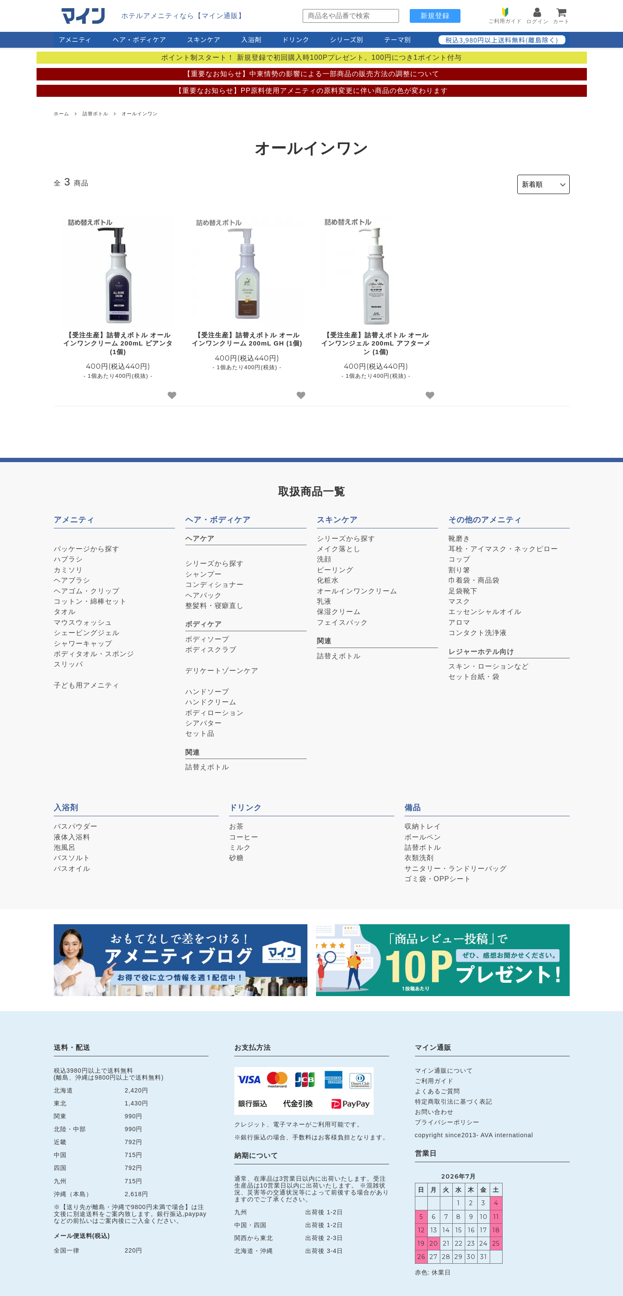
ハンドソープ (207, 689)
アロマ (459, 619)
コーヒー (243, 834)
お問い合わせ (434, 1109)
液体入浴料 (72, 834)
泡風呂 (65, 845)
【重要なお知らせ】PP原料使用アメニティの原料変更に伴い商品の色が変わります (311, 90)
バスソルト (72, 855)
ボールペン (423, 834)
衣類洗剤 (419, 855)
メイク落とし (339, 546)
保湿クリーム (339, 609)
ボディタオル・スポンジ (94, 651)
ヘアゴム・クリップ (87, 588)
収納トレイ (423, 824)
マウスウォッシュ (83, 619)
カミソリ (68, 567)
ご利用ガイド (434, 1078)
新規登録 (435, 15)
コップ (459, 557)
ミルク (240, 845)
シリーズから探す (214, 561)
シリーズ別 (346, 39)
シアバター (203, 720)
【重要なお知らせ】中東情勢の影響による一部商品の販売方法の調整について (311, 73)
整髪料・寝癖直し (214, 603)
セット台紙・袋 (474, 674)
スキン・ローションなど (488, 663)
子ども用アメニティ (87, 683)
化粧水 (328, 578)
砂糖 (236, 855)
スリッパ (68, 662)
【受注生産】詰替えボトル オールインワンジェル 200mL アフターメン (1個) (376, 341)
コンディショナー (214, 582)
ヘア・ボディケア (139, 39)
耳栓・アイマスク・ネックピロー (503, 546)
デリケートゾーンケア (221, 668)
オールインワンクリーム (357, 588)
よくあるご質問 (437, 1088)
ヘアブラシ (72, 578)
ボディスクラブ (210, 647)
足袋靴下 (463, 588)
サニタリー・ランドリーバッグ (456, 866)
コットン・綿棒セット (90, 598)
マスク (459, 598)
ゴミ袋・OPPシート (438, 876)
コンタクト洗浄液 (477, 630)
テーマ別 (397, 39)
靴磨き (459, 536)
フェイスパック (342, 619)
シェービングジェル (87, 630)
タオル (65, 609)
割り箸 (459, 567)
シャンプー (203, 571)
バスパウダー (76, 824)
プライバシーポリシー (447, 1120)
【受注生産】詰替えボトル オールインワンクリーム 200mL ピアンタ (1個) (118, 341)
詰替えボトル (207, 764)
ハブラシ (68, 557)
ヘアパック (203, 592)
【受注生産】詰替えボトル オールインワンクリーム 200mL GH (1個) (247, 337)
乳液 (324, 598)
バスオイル (72, 866)
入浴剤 (251, 39)
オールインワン (140, 113)
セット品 (200, 731)
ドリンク (295, 39)
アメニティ (75, 39)
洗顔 (324, 557)
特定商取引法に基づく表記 (453, 1098)
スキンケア (204, 39)
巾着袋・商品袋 (474, 578)
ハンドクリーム (210, 700)
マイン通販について (444, 1068)
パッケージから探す (87, 546)
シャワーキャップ (83, 641)
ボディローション (214, 710)
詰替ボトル (95, 113)
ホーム (61, 113)
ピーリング (335, 567)
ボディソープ (207, 636)
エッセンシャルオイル (485, 609)
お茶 (236, 824)
